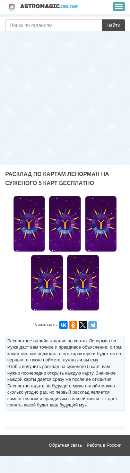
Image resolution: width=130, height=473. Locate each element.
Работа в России (104, 445)
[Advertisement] (65, 100)
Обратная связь (65, 445)
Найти (113, 25)
